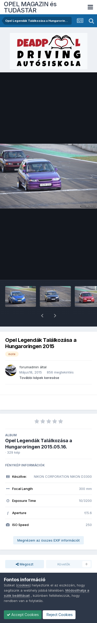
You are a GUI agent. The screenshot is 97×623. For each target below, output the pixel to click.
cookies (23, 585)
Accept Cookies (23, 614)
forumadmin (29, 353)
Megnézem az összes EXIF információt (48, 527)
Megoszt (24, 551)
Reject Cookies (59, 614)
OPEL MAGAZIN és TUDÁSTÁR (30, 7)
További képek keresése (39, 364)
